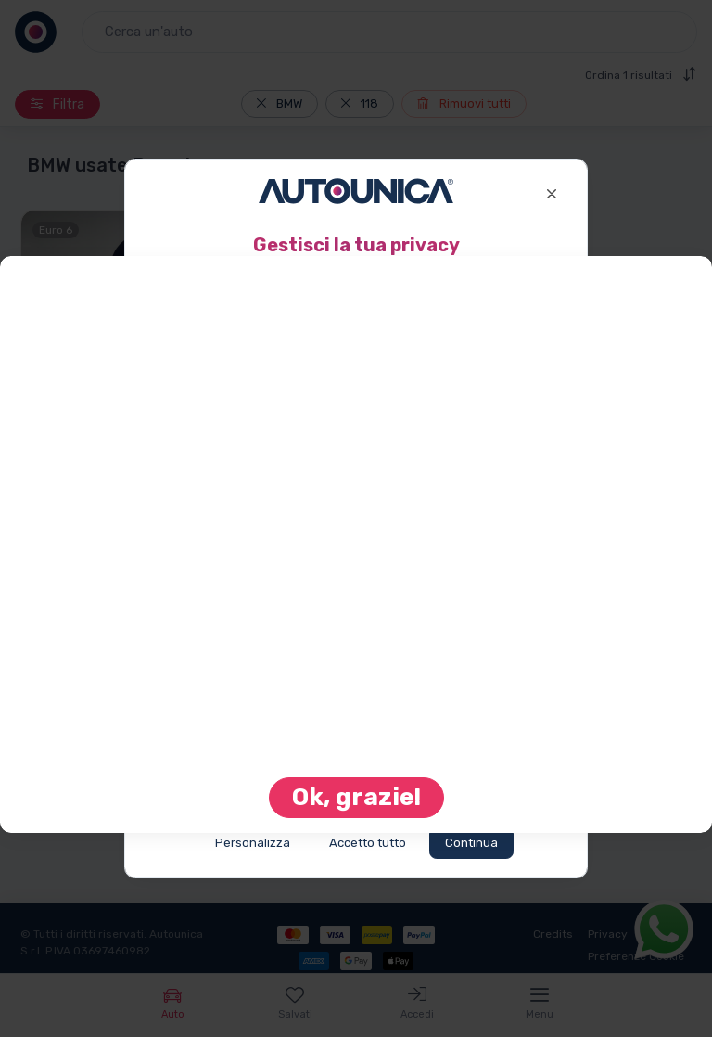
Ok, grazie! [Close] (356, 797)
